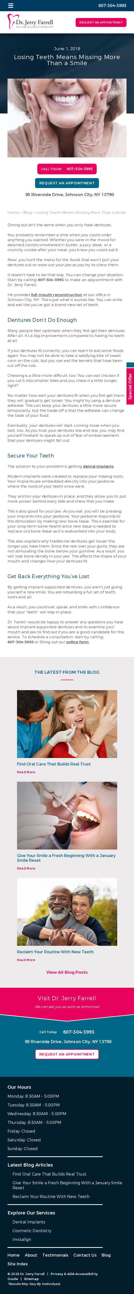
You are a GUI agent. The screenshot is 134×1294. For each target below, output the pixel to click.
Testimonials (55, 1255)
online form (77, 642)
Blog (27, 212)
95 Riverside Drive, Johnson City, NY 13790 (69, 195)
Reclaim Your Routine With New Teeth (55, 952)
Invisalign (22, 1239)
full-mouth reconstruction (56, 294)
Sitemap (31, 1279)
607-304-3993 (51, 279)
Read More (26, 772)
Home (13, 212)
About (31, 1255)
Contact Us (85, 1255)
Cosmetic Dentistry (32, 1230)
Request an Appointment (101, 22)
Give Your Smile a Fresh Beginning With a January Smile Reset (66, 858)
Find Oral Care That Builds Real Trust (54, 764)
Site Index (18, 1264)
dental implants (98, 466)
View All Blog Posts (67, 972)
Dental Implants (29, 1222)
